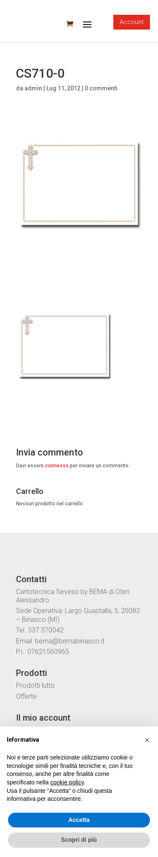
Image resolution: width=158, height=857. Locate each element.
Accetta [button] (79, 819)
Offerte (26, 696)
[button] (147, 740)
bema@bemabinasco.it (69, 641)
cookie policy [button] (67, 782)
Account (132, 22)
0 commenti (101, 88)
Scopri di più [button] (79, 839)
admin (33, 88)
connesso (57, 466)
